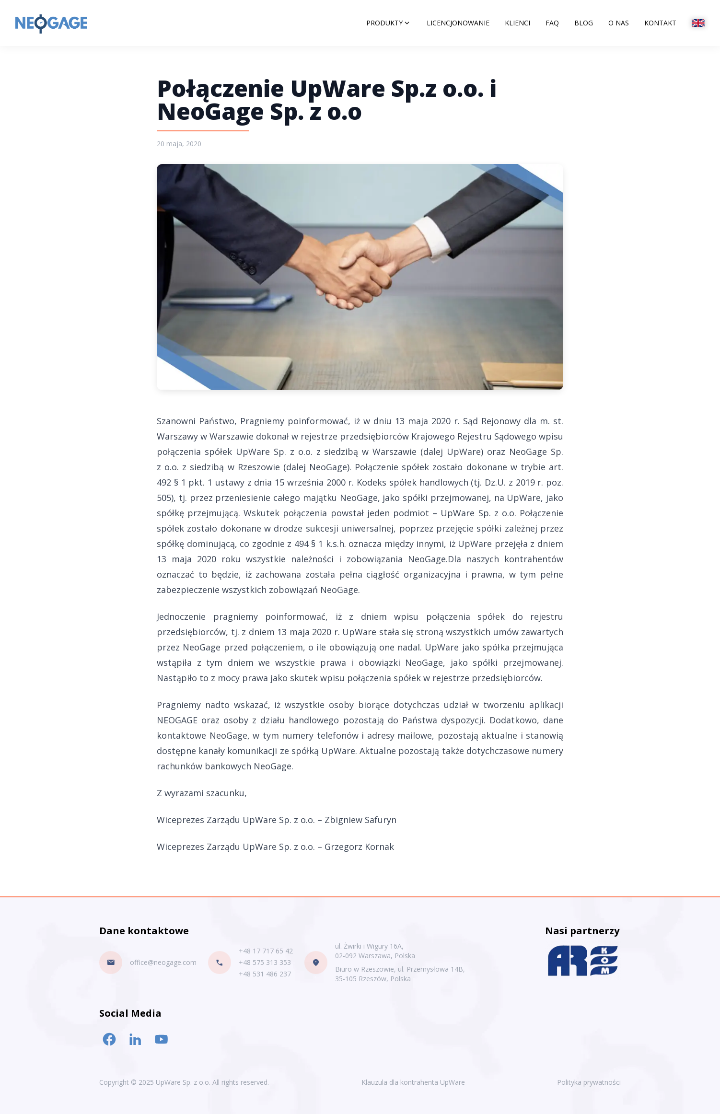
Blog (583, 22)
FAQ (552, 22)
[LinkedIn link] (135, 1039)
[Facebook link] (109, 1039)
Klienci (517, 22)
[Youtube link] (161, 1039)
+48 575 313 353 (265, 962)
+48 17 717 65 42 (266, 950)
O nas (618, 22)
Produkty (388, 23)
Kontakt (660, 22)
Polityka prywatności (589, 1082)
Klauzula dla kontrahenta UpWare (413, 1082)
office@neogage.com (163, 962)
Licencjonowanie (458, 22)
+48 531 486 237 (265, 973)
